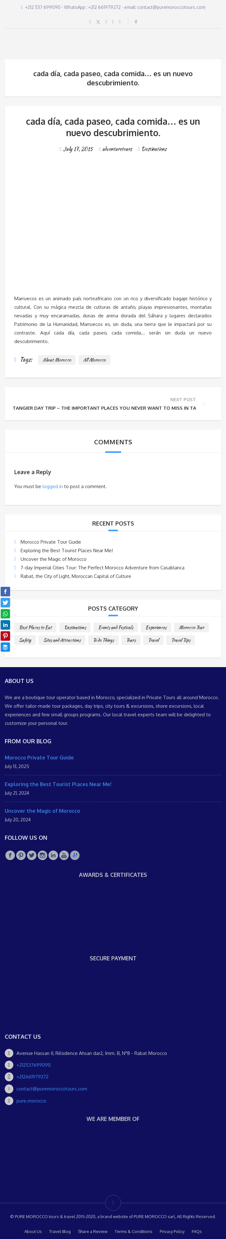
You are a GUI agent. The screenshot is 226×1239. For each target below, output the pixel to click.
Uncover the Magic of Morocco (54, 559)
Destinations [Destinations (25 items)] (75, 627)
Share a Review (92, 1231)
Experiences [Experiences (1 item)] (155, 627)
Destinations (153, 149)
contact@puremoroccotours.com (51, 1089)
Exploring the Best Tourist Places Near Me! (67, 550)
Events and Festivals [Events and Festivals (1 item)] (115, 627)
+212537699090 (33, 1065)
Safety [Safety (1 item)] (25, 640)
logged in (52, 486)
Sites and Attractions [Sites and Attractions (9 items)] (62, 640)
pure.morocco (31, 1101)
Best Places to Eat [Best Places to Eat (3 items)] (35, 627)
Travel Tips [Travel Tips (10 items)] (180, 640)
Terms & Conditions (133, 1231)
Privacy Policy (172, 1231)
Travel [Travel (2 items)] (153, 640)
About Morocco (57, 360)
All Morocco (94, 360)
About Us (33, 1231)
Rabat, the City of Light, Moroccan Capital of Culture (76, 576)
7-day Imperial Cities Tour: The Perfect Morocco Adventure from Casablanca (102, 568)
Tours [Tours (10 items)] (131, 640)
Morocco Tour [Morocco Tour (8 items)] (191, 627)
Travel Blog (60, 1231)
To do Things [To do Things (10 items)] (103, 640)
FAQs (197, 1231)
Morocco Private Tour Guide (51, 542)
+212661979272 (32, 1077)
